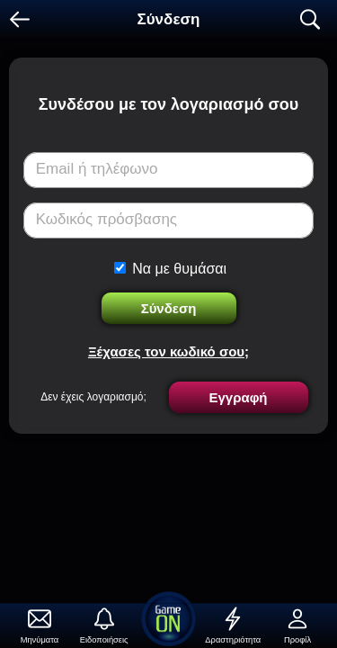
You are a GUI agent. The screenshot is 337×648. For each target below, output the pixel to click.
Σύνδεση (169, 308)
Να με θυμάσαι (179, 268)
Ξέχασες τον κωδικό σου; (168, 351)
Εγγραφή (237, 397)
